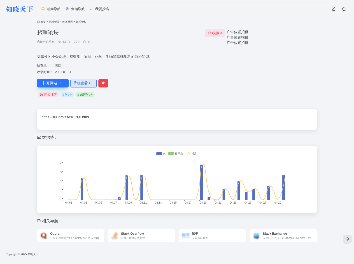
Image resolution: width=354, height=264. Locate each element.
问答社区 (67, 21)
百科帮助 (54, 21)
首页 (43, 21)
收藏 (215, 33)
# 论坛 (67, 94)
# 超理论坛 (85, 94)
